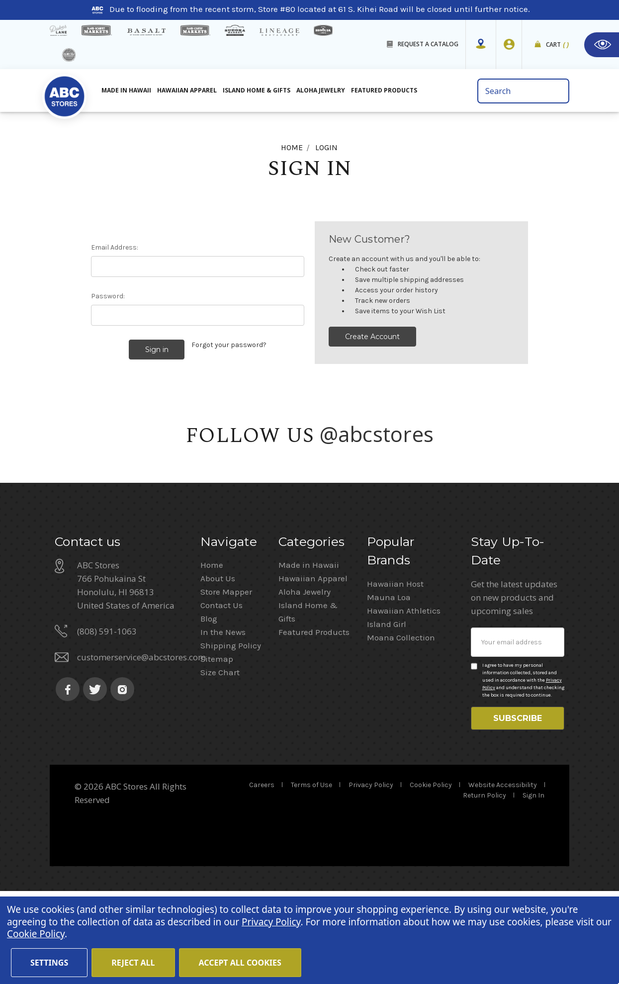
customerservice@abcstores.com (141, 745)
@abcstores (377, 432)
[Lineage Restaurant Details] (279, 32)
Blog (208, 707)
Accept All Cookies (240, 962)
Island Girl (386, 712)
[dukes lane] (58, 30)
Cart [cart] (557, 45)
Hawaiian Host (395, 672)
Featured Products (314, 720)
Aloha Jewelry (304, 680)
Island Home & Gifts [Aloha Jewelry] (256, 90)
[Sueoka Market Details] (235, 30)
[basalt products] (146, 32)
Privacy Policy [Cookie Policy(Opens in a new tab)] (271, 921)
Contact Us (221, 694)
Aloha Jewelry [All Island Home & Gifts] (320, 90)
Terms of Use (311, 878)
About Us (217, 667)
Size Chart (220, 761)
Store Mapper (226, 680)
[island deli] (69, 55)
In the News (223, 720)
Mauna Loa (389, 686)
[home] (64, 94)
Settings (49, 962)
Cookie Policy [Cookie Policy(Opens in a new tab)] (36, 933)
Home (211, 653)
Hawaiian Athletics (404, 699)
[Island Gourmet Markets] (97, 30)
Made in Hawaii (308, 653)
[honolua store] (323, 30)
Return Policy (484, 888)
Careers (261, 878)
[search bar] (523, 91)
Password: (108, 296)
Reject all (133, 962)
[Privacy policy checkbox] (474, 754)
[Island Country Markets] (195, 30)
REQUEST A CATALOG (428, 44)
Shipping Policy (230, 734)
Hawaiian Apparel (187, 90)
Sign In (533, 888)
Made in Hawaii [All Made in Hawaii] (126, 90)
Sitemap (216, 747)
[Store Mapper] (481, 44)
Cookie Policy (431, 878)
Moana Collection (401, 726)
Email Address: (114, 247)
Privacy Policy (371, 878)
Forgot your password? (228, 345)
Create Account (372, 336)
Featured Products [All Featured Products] (384, 90)
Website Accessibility (502, 878)
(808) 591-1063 (107, 719)
